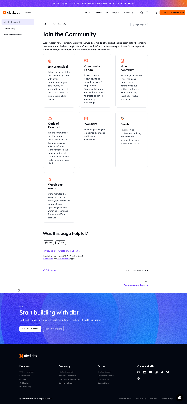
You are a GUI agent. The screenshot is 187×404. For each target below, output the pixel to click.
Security (153, 398)
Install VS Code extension (172, 12)
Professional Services (106, 375)
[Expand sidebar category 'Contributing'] (32, 28)
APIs (107, 12)
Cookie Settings (167, 398)
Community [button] (128, 12)
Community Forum (66, 383)
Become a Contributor (67, 375)
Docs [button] (87, 12)
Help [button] (114, 12)
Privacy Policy (48, 258)
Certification (24, 383)
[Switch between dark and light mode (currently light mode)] (156, 12)
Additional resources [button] (13, 34)
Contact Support (104, 372)
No (61, 243)
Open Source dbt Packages (69, 379)
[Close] (184, 3)
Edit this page (50, 270)
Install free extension (30, 328)
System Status (103, 383)
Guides (99, 12)
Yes (48, 243)
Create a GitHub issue (69, 250)
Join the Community (12, 22)
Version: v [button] (29, 12)
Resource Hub (24, 375)
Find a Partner (103, 379)
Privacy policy (49, 250)
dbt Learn (23, 379)
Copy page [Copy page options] (139, 24)
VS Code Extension (26, 372)
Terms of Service (63, 258)
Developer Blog (25, 386)
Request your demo (53, 328)
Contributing (9, 28)
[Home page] (45, 24)
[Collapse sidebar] (19, 290)
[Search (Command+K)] (141, 12)
